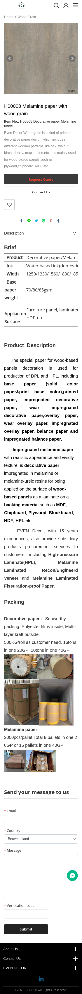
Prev (9, 58)
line (29, 221)
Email (10, 811)
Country (12, 830)
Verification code (19, 905)
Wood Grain (26, 17)
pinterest (51, 221)
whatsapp (43, 221)
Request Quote (41, 179)
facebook (21, 221)
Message (12, 850)
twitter (36, 221)
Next (72, 58)
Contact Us (41, 192)
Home (9, 17)
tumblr (58, 221)
